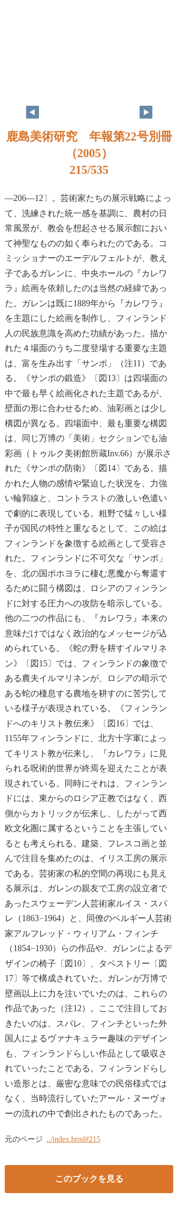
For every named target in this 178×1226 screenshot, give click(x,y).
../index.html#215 (73, 1139)
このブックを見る (89, 1179)
